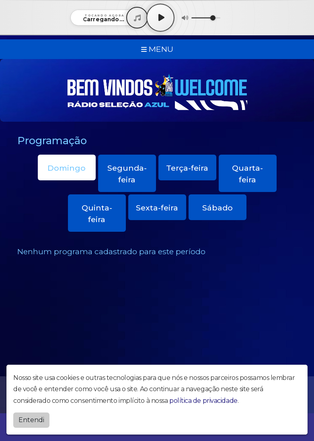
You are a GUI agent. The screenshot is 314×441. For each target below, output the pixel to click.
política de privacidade (203, 398)
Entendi (31, 418)
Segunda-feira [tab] (127, 173)
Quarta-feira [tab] (247, 173)
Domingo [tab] (66, 168)
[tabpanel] (157, 251)
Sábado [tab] (217, 207)
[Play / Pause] (160, 18)
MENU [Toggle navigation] (157, 49)
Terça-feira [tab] (187, 168)
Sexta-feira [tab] (157, 207)
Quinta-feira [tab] (97, 213)
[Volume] (205, 17)
